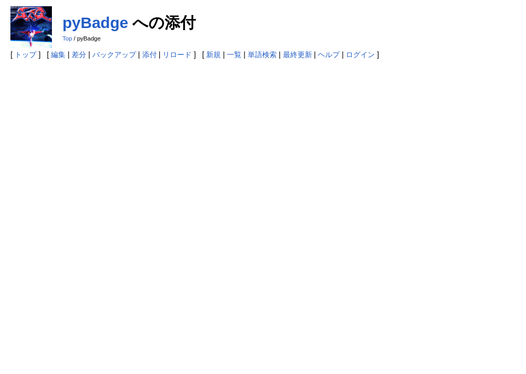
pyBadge (95, 22)
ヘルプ (329, 54)
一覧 (234, 54)
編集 (58, 54)
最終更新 (297, 54)
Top (67, 38)
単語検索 (262, 54)
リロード (177, 54)
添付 (149, 54)
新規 (213, 54)
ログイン (360, 54)
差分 (79, 54)
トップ (25, 54)
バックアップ (114, 54)
